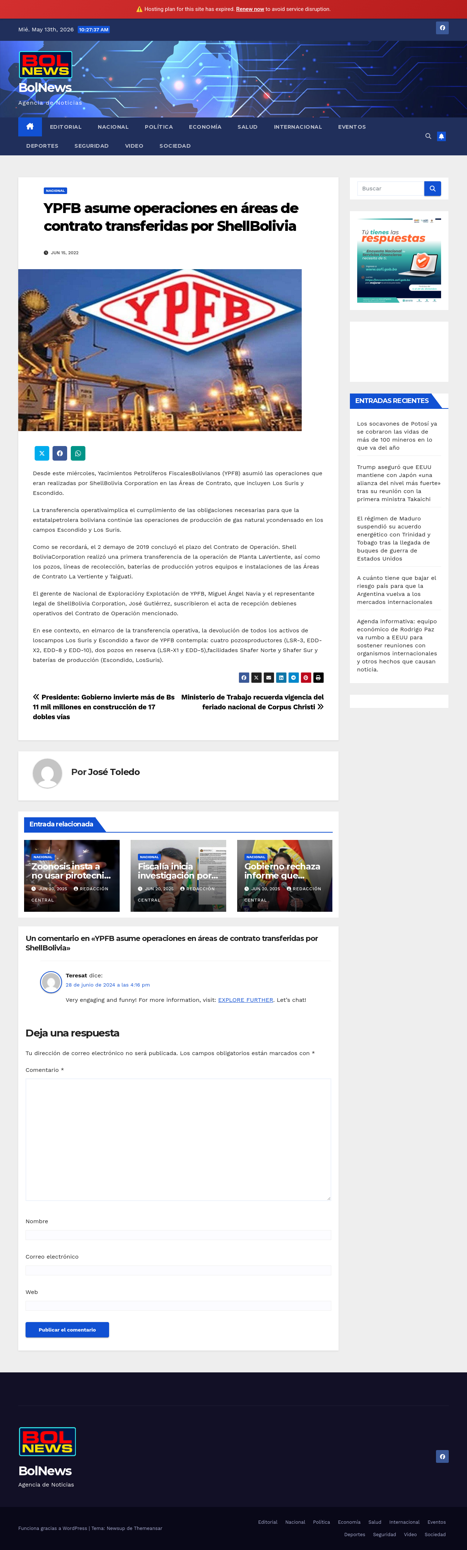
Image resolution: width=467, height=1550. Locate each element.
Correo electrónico (52, 1256)
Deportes (42, 146)
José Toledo (114, 772)
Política (159, 127)
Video (134, 146)
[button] (428, 136)
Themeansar (148, 1528)
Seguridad (91, 146)
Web (32, 1292)
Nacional (113, 127)
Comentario (45, 1069)
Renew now (250, 9)
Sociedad (175, 146)
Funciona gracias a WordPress (53, 1528)
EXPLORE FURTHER (245, 999)
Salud (248, 127)
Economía (205, 127)
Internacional (298, 127)
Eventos (352, 127)
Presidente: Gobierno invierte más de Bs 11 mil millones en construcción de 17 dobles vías (103, 707)
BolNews (44, 87)
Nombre (37, 1221)
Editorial (66, 127)
